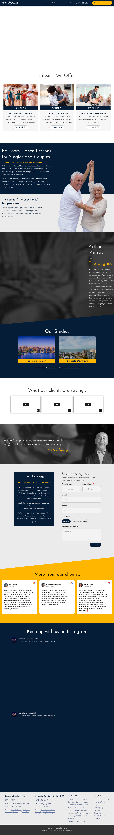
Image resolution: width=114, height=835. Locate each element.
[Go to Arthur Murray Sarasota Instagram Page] (24, 796)
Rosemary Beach (50, 814)
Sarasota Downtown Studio (46, 796)
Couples (57, 108)
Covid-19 (97, 813)
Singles (20, 108)
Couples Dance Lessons (78, 802)
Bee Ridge (38, 812)
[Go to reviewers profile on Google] (6, 585)
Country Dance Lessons (78, 816)
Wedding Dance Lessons (78, 805)
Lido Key (38, 814)
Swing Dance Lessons (77, 810)
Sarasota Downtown (77, 361)
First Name (67, 484)
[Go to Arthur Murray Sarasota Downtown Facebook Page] (60, 796)
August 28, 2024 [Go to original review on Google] (88, 586)
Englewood (14, 812)
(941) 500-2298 (41, 800)
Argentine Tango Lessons (79, 813)
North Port (25, 812)
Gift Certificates (82, 3)
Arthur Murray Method (72, 368)
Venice (7, 812)
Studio (69, 3)
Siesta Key (26, 810)
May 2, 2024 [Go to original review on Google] (12, 586)
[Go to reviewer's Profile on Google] (80, 585)
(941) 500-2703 (11, 800)
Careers (97, 810)
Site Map (97, 819)
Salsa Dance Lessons (77, 807)
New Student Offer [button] (102, 3)
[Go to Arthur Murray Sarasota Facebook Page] (20, 796)
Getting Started (48, 3)
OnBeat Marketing (66, 830)
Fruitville (52, 812)
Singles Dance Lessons (77, 799)
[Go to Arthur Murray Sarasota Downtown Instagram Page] (63, 796)
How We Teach (100, 802)
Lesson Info (20, 127)
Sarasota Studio (12, 796)
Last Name (87, 484)
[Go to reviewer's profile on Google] (43, 585)
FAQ (95, 805)
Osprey (19, 810)
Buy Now (14, 48)
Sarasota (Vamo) (37, 361)
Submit (95, 545)
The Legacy (98, 807)
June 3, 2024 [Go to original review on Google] (50, 586)
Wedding (93, 108)
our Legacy (51, 368)
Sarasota (66, 521)
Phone (65, 506)
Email (65, 495)
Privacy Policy (99, 816)
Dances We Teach (101, 799)
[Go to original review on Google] (34, 584)
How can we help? (70, 527)
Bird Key (46, 812)
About (60, 3)
